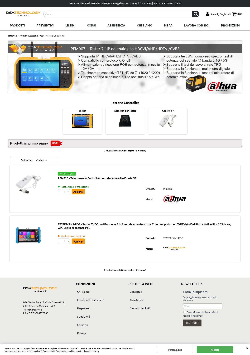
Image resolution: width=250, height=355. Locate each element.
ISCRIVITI (192, 323)
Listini (70, 25)
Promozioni (230, 25)
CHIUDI (247, 347)
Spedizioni (83, 317)
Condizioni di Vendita (90, 300)
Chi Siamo (144, 25)
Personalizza (175, 349)
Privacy (96, 351)
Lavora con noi (196, 25)
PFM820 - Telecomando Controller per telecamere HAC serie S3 (99, 178)
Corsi (91, 25)
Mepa (168, 25)
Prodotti (17, 25)
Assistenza (116, 25)
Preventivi (45, 25)
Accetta (215, 349)
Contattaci (136, 292)
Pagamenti (83, 309)
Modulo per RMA (140, 309)
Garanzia (82, 325)
